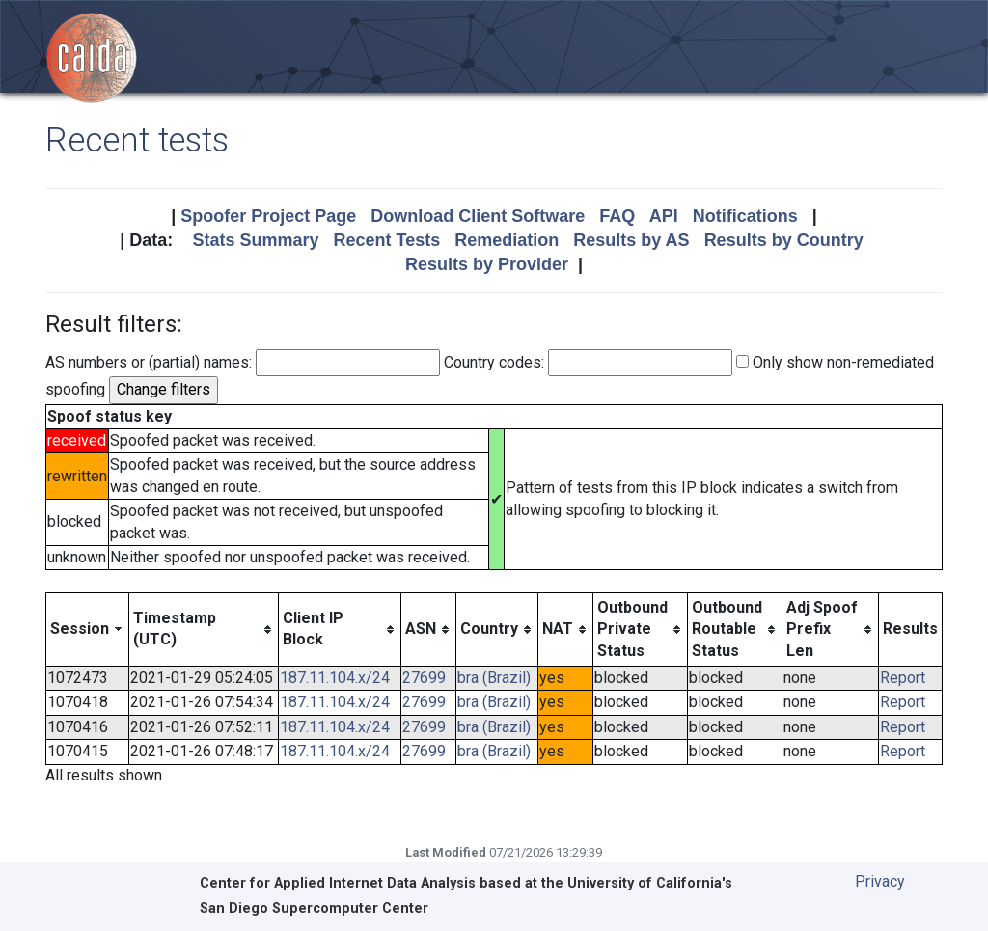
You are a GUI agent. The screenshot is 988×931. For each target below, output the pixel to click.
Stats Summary (255, 240)
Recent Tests (386, 240)
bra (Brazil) (494, 678)
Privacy (880, 881)
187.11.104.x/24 (335, 678)
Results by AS (631, 240)
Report (902, 678)
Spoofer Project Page (268, 216)
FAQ (617, 216)
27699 (424, 678)
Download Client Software (477, 216)
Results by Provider (486, 264)
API (663, 216)
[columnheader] (87, 629)
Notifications (745, 216)
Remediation (506, 240)
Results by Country (784, 240)
